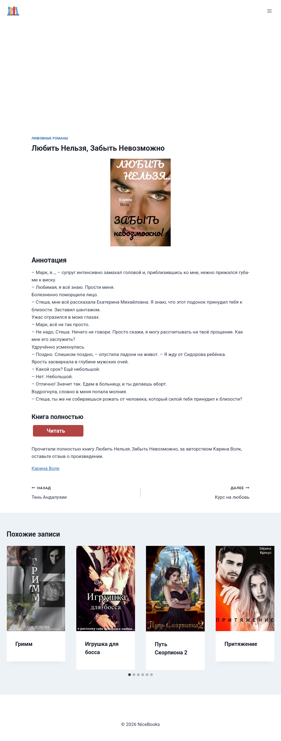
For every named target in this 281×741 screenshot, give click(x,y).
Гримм (23, 644)
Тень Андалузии (84, 492)
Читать (56, 431)
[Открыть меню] (269, 11)
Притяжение (240, 644)
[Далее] (264, 608)
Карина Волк (46, 468)
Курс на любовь (197, 492)
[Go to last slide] (16, 608)
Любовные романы (50, 138)
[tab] (129, 674)
